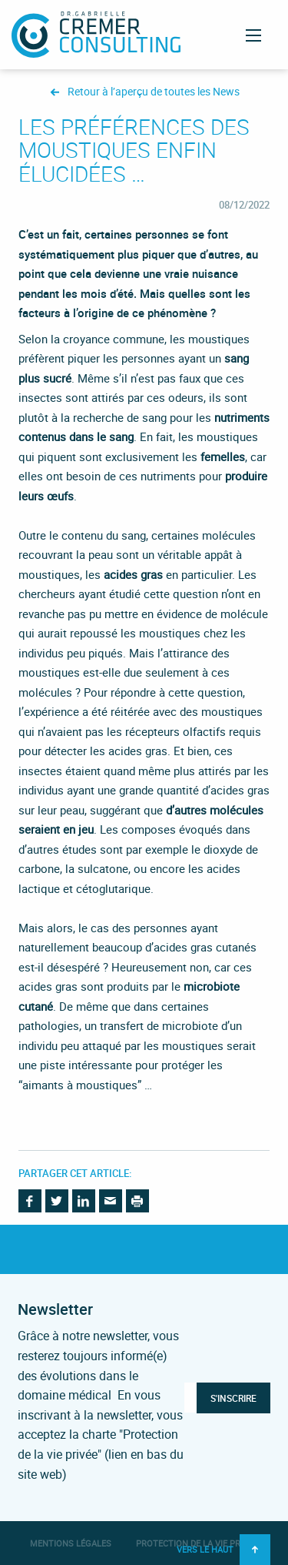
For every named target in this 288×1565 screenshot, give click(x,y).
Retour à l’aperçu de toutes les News (154, 92)
